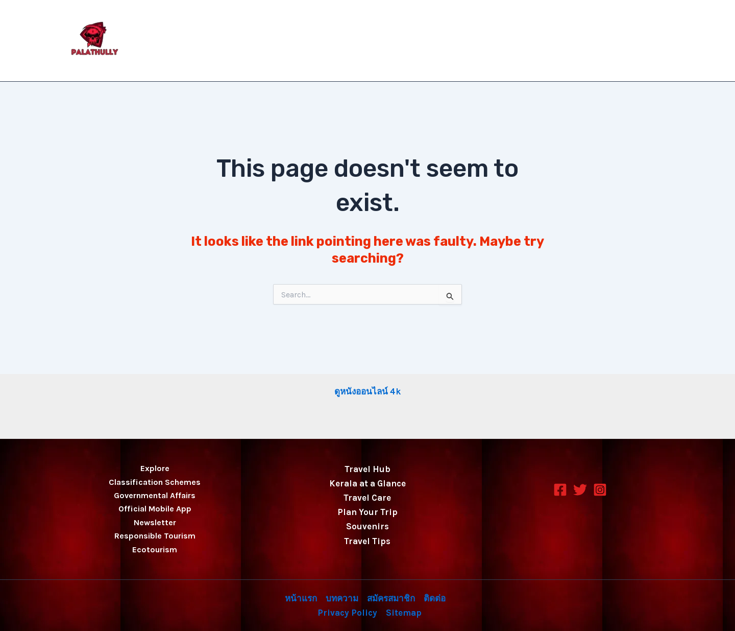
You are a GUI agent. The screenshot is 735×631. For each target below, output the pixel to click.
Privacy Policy (635, 41)
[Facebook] (560, 490)
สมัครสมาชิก (525, 41)
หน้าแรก (417, 41)
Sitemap (404, 612)
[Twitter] (580, 490)
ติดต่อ (577, 41)
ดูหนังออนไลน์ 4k (367, 391)
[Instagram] (600, 490)
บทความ (467, 41)
